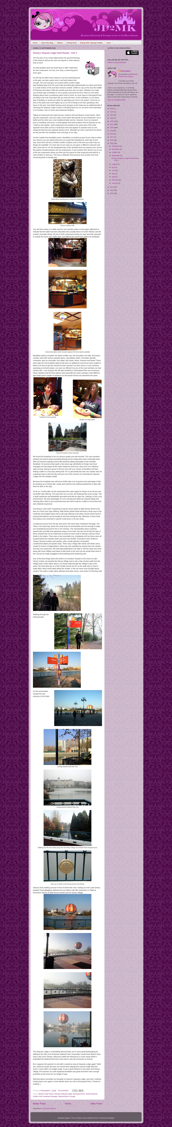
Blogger (111, 1118)
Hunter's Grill (37, 1096)
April (114, 177)
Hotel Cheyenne (91, 1094)
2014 (112, 187)
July (113, 167)
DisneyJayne (126, 71)
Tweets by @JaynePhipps (117, 62)
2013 (112, 190)
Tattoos (60, 43)
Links (108, 43)
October (115, 152)
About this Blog (47, 43)
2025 (112, 112)
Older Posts (96, 1103)
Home (35, 43)
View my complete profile (116, 100)
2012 (112, 193)
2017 (112, 137)
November (116, 149)
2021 (112, 124)
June (114, 170)
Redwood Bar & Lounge (66, 1096)
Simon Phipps (77, 1118)
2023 (112, 118)
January (115, 183)
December (116, 146)
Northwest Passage (50, 1096)
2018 (112, 134)
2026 (112, 109)
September (116, 155)
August (114, 164)
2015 (112, 143)
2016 (112, 140)
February (115, 180)
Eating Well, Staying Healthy (91, 43)
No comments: (63, 1090)
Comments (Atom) (49, 1108)
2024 (112, 115)
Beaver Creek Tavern (46, 1094)
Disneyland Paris (79, 1094)
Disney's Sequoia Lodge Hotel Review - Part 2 (55, 53)
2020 (112, 127)
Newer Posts (39, 1103)
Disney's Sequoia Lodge (63, 1094)
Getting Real (71, 43)
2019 (112, 131)
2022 (112, 121)
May (113, 174)
